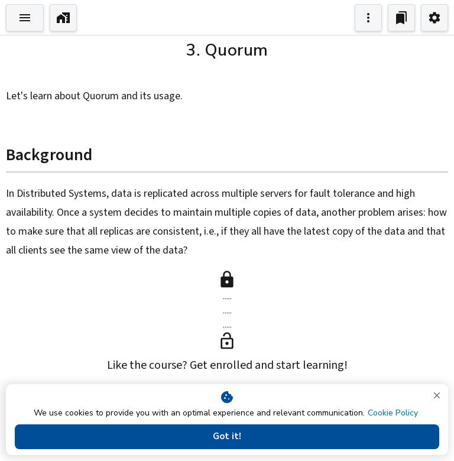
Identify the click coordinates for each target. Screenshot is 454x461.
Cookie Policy (393, 412)
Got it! (227, 436)
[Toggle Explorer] (25, 17)
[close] (437, 395)
